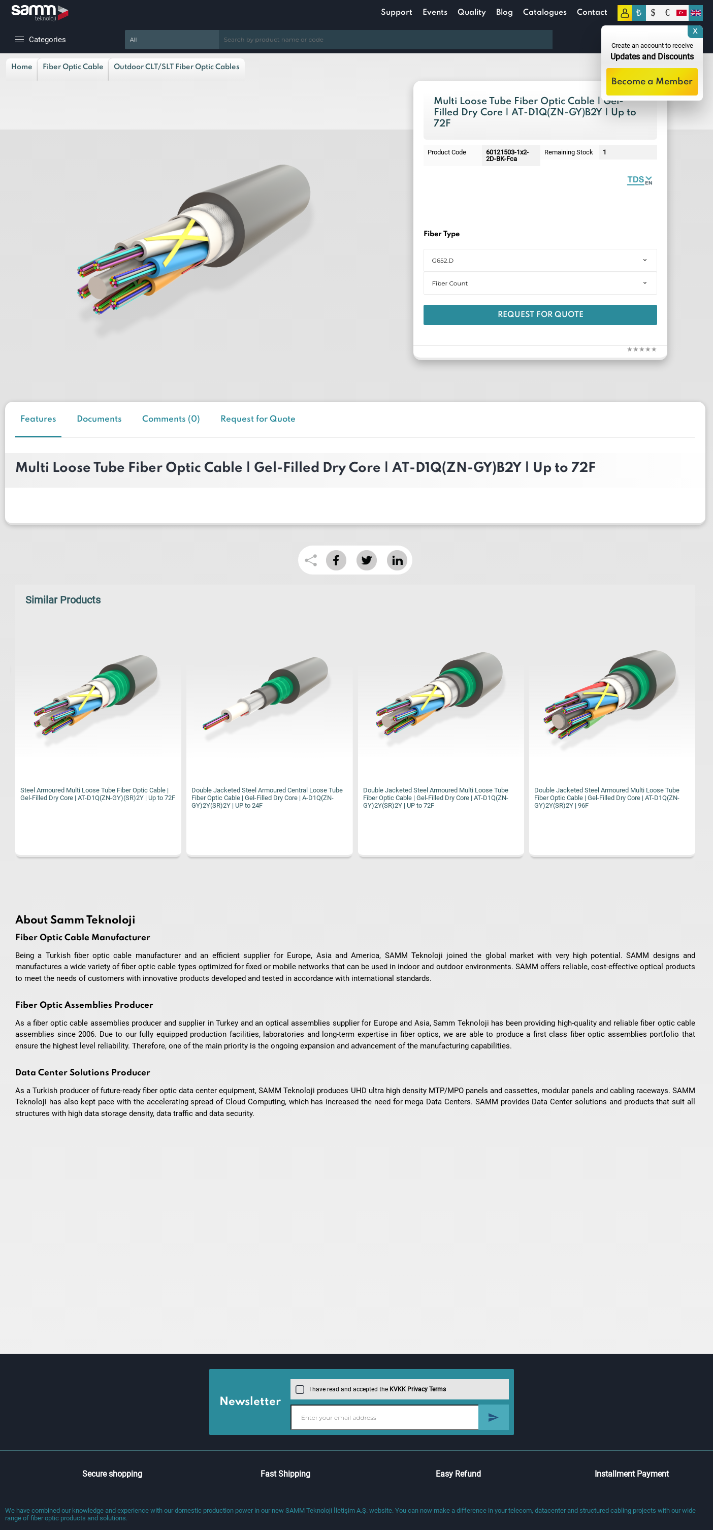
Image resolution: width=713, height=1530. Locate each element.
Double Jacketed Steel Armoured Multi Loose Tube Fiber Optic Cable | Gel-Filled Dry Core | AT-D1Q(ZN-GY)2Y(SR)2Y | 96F (606, 797)
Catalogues (545, 13)
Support (396, 13)
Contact (592, 13)
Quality (472, 13)
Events (435, 13)
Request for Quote (541, 315)
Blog (504, 13)
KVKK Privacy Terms (418, 1389)
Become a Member (652, 81)
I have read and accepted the (371, 1389)
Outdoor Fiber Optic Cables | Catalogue (639, 180)
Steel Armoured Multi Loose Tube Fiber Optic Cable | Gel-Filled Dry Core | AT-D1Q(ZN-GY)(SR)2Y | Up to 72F (97, 794)
